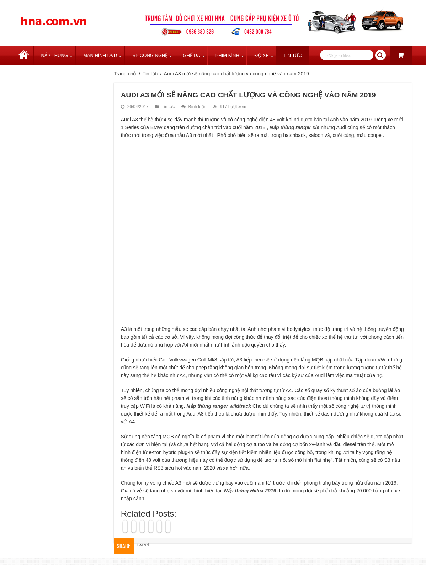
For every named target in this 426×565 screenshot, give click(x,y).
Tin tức (292, 55)
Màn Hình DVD (100, 55)
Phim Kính (227, 55)
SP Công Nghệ (149, 55)
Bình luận (197, 106)
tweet (143, 545)
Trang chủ (24, 55)
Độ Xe (262, 55)
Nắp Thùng (54, 55)
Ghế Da (191, 55)
